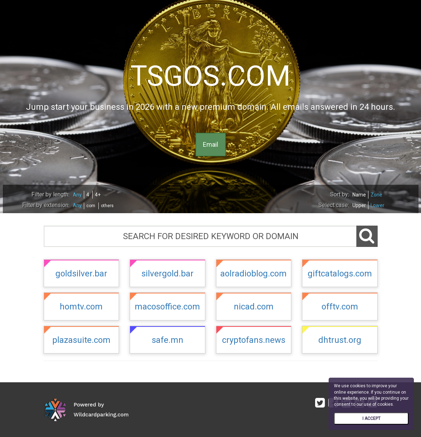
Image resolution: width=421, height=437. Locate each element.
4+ (98, 195)
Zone (376, 195)
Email (210, 144)
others (107, 205)
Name (359, 195)
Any (77, 195)
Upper (359, 205)
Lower (377, 205)
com (90, 205)
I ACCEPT (371, 418)
